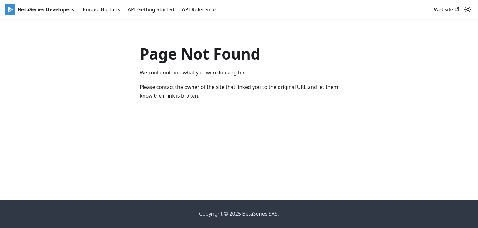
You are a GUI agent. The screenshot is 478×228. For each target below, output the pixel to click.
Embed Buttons (101, 9)
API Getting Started (151, 9)
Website (446, 9)
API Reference (199, 9)
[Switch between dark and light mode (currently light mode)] (468, 9)
